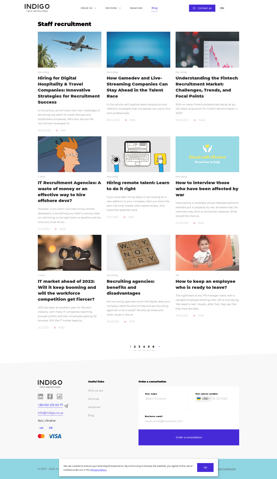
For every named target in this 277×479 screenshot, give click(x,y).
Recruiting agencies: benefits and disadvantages (130, 287)
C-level (41, 176)
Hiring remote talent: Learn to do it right (138, 185)
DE (51, 427)
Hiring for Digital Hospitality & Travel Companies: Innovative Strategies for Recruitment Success (69, 89)
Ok (205, 467)
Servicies (113, 8)
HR (177, 275)
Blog (155, 8)
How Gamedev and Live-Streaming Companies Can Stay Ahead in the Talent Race (137, 86)
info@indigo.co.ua (50, 413)
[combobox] (204, 398)
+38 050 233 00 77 (50, 405)
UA (41, 427)
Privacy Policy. (99, 469)
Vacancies (136, 8)
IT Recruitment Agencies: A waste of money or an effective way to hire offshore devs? (69, 191)
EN (222, 8)
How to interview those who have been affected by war (207, 188)
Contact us (202, 8)
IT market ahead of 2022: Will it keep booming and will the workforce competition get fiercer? (67, 290)
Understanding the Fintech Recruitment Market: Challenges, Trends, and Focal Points (207, 86)
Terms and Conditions (222, 469)
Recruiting (43, 72)
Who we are (95, 390)
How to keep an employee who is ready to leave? (205, 284)
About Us (89, 8)
